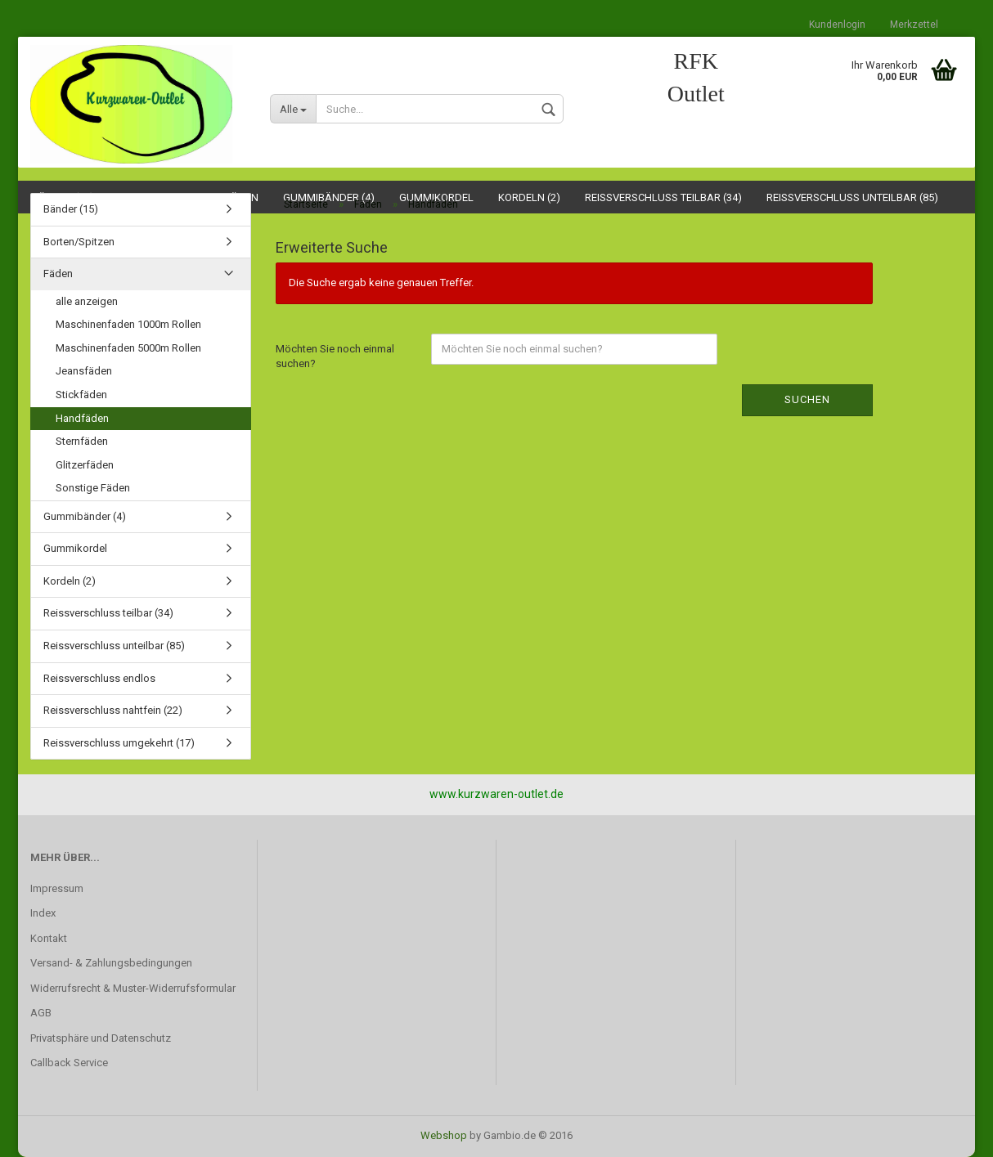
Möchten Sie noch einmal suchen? (335, 356)
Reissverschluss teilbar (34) (108, 613)
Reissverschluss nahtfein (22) (112, 710)
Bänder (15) (70, 209)
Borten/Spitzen (79, 241)
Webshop (443, 1135)
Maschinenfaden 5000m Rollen (128, 348)
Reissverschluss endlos (99, 678)
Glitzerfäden (85, 465)
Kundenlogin (837, 24)
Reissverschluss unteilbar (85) (114, 645)
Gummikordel (75, 548)
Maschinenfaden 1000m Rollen (128, 324)
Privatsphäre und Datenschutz (100, 1038)
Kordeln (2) (69, 581)
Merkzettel (914, 24)
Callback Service (69, 1062)
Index (43, 913)
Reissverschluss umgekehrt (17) (119, 743)
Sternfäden (82, 441)
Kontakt (48, 938)
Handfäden (82, 418)
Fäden (58, 273)
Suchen (807, 399)
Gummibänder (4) (84, 516)
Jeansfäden (84, 371)
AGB (41, 1013)
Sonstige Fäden (93, 488)
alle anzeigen (87, 301)
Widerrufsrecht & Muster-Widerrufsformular (133, 988)
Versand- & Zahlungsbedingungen (111, 963)
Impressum (56, 888)
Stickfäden (81, 394)
